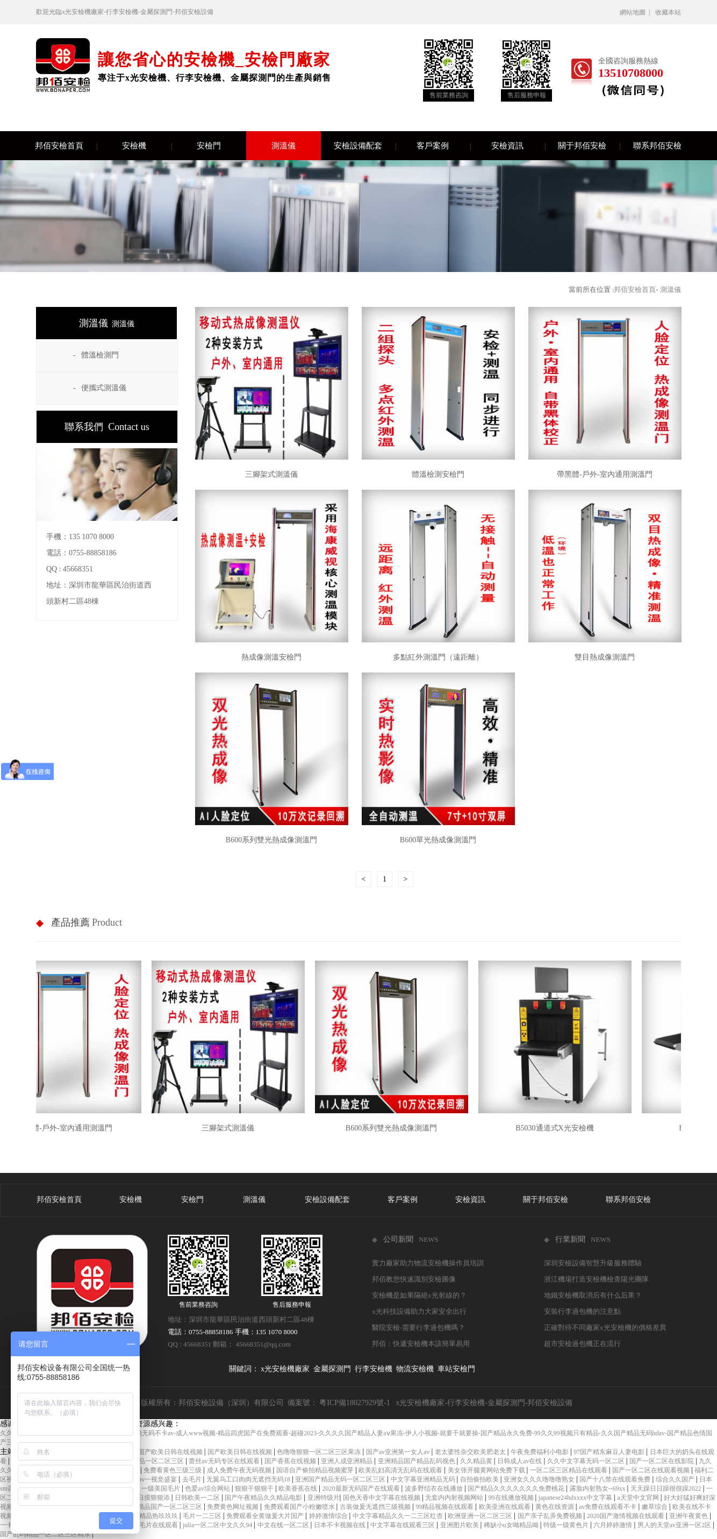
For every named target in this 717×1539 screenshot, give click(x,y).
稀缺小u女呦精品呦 (512, 1525)
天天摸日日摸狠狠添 (141, 1497)
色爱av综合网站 (208, 1488)
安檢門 (222, 145)
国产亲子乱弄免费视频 (551, 1516)
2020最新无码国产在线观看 (361, 1488)
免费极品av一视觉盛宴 (145, 1479)
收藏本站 (668, 12)
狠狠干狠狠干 (255, 1488)
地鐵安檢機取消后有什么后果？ (593, 1295)
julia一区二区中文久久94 (218, 1525)
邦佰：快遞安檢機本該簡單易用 (421, 1344)
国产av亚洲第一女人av (399, 1452)
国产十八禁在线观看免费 (615, 1479)
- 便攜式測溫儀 (99, 388)
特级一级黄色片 (566, 1525)
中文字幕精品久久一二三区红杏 (398, 1516)
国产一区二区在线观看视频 (651, 1470)
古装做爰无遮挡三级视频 (376, 1507)
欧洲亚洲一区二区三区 (481, 1516)
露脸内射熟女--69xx (598, 1488)
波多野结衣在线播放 (434, 1488)
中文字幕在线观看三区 (403, 1525)
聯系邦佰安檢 (657, 145)
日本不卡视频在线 (340, 1525)
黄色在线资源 (555, 1507)
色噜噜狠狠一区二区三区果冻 (319, 1452)
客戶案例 (443, 145)
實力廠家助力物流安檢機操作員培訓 (428, 1263)
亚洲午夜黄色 (689, 1516)
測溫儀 (283, 145)
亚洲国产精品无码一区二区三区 (341, 1479)
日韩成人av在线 (520, 1461)
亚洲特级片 (323, 1497)
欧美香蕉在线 (298, 1488)
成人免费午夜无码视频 (240, 1470)
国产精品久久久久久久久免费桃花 (517, 1488)
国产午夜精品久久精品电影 (264, 1497)
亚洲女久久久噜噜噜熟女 (540, 1479)
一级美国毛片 (161, 1488)
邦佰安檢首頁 (66, 145)
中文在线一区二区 (284, 1525)
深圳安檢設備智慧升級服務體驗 (593, 1263)
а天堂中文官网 (638, 1497)
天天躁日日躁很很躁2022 (666, 1488)
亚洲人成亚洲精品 (347, 1461)
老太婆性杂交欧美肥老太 (471, 1452)
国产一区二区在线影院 (662, 1461)
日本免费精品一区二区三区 (145, 1461)
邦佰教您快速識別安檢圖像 (414, 1279)
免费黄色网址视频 (233, 1507)
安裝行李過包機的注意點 (582, 1311)
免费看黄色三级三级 (173, 1470)
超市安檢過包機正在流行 (582, 1344)
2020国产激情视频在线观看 (626, 1516)
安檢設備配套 (365, 145)
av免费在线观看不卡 (608, 1507)
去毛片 (192, 1479)
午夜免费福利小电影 (540, 1452)
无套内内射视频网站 (455, 1497)
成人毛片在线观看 (153, 1525)
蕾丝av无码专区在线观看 (225, 1461)
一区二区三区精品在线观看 (569, 1470)
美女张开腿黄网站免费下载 (487, 1470)
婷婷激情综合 (329, 1516)
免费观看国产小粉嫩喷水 (300, 1507)
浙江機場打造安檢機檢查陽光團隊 (596, 1279)
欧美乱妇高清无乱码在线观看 (401, 1470)
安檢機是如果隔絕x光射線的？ (419, 1295)
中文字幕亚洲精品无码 (424, 1479)
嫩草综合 (655, 1507)
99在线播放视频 (512, 1497)
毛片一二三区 (203, 1516)
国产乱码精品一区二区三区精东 (46, 1534)
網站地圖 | (636, 12)
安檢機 (147, 145)
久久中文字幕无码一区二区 (586, 1461)
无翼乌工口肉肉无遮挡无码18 (249, 1479)
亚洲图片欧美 (460, 1525)
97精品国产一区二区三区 (167, 1507)
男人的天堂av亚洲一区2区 (675, 1525)
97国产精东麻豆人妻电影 (609, 1452)
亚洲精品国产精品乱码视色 (417, 1461)
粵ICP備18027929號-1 (354, 1403)
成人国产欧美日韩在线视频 (164, 1452)
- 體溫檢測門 (96, 355)
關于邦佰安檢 (589, 145)
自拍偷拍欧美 (480, 1479)
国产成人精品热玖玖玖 (146, 1516)
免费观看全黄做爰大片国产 (265, 1516)
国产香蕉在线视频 (291, 1461)
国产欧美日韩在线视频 (240, 1452)
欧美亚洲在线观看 (505, 1507)
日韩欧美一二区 (198, 1497)
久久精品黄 (477, 1461)
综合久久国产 (676, 1479)
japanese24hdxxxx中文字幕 (576, 1497)
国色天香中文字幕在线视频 (382, 1497)
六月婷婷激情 (613, 1525)
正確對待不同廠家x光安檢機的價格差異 (605, 1327)
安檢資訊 (518, 145)
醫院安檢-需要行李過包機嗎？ (418, 1327)
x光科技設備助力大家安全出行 (419, 1311)
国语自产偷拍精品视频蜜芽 (315, 1470)
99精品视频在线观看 (445, 1507)
